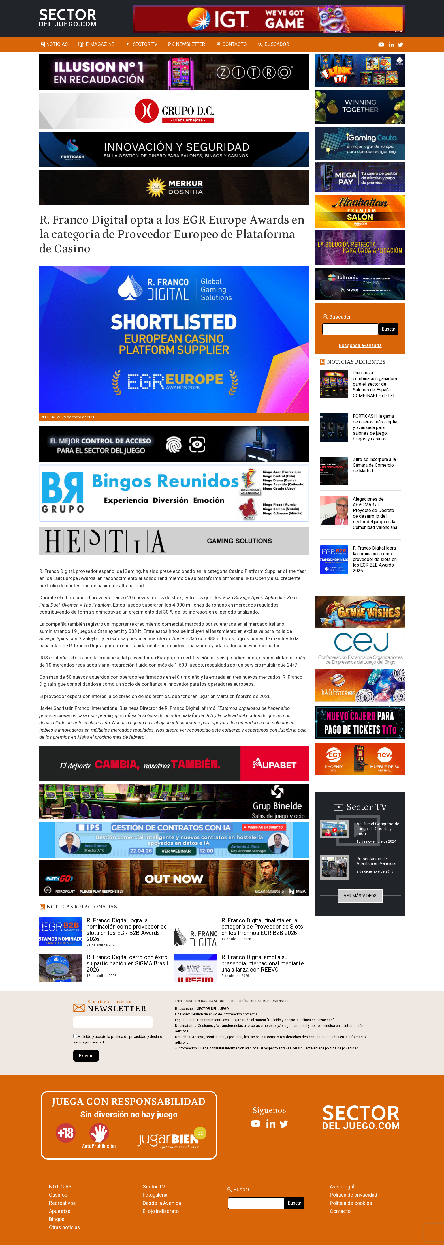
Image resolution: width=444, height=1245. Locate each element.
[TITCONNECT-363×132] (360, 723)
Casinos (58, 1195)
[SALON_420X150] (360, 212)
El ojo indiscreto (161, 1211)
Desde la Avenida (162, 1203)
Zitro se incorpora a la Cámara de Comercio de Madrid (374, 465)
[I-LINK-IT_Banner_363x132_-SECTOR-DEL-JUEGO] (360, 71)
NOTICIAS (60, 1187)
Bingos (57, 1219)
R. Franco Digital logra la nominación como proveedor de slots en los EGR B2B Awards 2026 (127, 929)
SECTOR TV (145, 44)
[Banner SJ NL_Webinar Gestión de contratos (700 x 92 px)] (174, 841)
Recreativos (62, 1203)
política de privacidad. (342, 1048)
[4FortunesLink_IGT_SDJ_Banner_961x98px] (269, 18)
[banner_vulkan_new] (174, 445)
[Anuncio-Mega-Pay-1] (360, 178)
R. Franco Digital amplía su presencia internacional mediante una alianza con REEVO (262, 963)
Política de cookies (351, 1203)
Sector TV (154, 1187)
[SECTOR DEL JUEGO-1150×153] (174, 112)
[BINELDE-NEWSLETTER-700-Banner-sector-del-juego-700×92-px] (174, 802)
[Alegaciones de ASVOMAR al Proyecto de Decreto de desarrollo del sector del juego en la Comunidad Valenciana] (334, 510)
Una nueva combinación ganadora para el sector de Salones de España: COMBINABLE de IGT (375, 384)
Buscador (277, 44)
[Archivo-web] (360, 285)
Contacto (234, 44)
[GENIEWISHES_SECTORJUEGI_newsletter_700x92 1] (174, 188)
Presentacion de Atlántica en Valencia (376, 861)
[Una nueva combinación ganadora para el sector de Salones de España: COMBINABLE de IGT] (334, 384)
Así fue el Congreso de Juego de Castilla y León (378, 828)
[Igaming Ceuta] (360, 144)
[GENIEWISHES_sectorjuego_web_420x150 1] (360, 613)
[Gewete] (360, 249)
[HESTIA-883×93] (174, 542)
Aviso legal (342, 1187)
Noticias (57, 44)
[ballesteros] (360, 687)
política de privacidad (128, 1036)
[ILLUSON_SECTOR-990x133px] (174, 73)
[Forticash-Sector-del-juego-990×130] (174, 150)
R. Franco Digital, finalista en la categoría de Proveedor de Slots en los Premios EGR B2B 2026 (262, 926)
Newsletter (190, 44)
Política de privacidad (353, 1195)
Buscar (388, 329)
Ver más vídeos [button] (360, 895)
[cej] (360, 649)
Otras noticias (64, 1227)
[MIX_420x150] (360, 760)
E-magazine (100, 44)
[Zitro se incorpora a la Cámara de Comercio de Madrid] (334, 471)
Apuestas (60, 1211)
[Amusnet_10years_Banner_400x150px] (360, 108)
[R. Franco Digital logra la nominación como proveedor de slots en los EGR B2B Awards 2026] (334, 559)
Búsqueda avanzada (360, 345)
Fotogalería (155, 1195)
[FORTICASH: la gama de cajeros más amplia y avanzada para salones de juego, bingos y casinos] (334, 427)
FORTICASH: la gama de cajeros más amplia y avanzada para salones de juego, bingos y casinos (375, 427)
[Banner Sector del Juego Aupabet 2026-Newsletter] (174, 764)
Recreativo (51, 417)
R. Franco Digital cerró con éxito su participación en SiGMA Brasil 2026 (127, 963)
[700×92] (174, 879)
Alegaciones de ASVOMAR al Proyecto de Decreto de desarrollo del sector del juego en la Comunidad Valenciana (375, 513)
